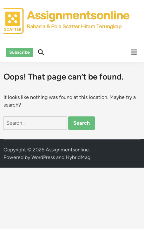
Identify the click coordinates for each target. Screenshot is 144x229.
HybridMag (78, 157)
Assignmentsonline (67, 150)
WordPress (43, 157)
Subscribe (19, 52)
